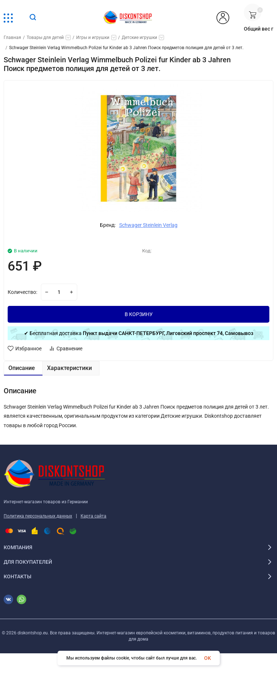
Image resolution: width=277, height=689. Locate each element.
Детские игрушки (139, 37)
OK (207, 658)
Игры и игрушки (92, 37)
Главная (12, 37)
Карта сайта (93, 516)
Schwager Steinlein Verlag (148, 225)
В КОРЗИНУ (139, 314)
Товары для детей (45, 37)
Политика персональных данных (38, 516)
